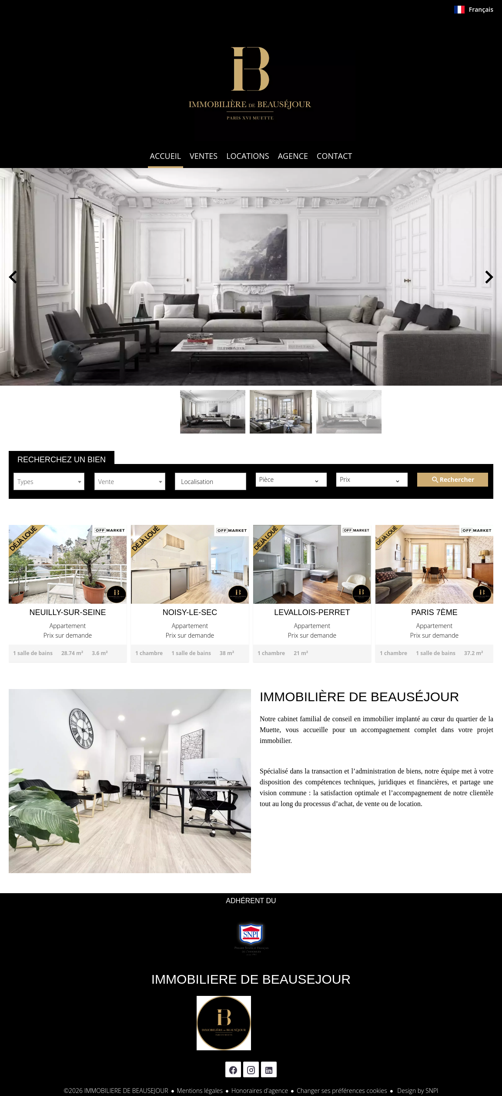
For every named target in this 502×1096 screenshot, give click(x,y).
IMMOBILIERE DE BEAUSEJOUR (251, 979)
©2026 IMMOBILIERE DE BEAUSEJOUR (116, 1090)
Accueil (251, 80)
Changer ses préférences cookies (342, 1090)
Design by (417, 1090)
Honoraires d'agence (259, 1090)
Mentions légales (200, 1090)
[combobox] (48, 481)
